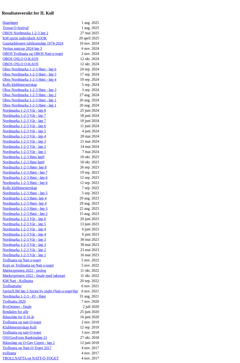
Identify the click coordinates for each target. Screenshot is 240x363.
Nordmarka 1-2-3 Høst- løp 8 (25, 167)
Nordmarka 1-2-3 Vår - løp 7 (24, 116)
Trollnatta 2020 (14, 301)
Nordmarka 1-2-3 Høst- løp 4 (25, 198)
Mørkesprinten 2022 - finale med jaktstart (34, 276)
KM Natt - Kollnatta (18, 281)
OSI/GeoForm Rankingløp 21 (25, 338)
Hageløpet (10, 23)
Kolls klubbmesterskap (20, 85)
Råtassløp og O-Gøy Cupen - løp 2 (29, 343)
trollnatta (9, 353)
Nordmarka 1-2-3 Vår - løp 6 (24, 126)
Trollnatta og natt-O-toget (22, 322)
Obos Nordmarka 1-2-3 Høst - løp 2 (29, 95)
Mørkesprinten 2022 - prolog (24, 270)
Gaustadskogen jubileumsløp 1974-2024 (33, 43)
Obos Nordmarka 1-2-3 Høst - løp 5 (29, 74)
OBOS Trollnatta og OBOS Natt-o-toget (33, 54)
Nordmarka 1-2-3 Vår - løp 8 (24, 110)
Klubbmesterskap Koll (19, 327)
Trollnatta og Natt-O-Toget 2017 (27, 348)
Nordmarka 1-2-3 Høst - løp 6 (25, 178)
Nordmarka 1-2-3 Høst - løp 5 (25, 193)
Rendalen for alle (15, 312)
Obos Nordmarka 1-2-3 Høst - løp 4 (29, 79)
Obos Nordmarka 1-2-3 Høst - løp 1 (29, 100)
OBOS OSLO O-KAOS (20, 59)
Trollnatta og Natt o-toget (22, 260)
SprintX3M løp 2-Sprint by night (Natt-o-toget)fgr (40, 291)
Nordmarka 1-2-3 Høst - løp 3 (25, 208)
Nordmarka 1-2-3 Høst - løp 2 (25, 214)
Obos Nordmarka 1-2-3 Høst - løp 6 (29, 69)
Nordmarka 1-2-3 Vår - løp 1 (24, 152)
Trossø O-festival (16, 28)
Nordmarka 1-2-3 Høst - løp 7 (25, 172)
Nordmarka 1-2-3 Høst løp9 (23, 157)
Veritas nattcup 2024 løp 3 (22, 48)
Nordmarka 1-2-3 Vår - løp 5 (24, 131)
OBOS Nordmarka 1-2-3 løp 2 (25, 33)
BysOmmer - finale (17, 307)
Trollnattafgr (12, 286)
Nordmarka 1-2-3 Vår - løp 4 (24, 136)
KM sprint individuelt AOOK (25, 38)
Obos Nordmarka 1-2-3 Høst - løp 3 (29, 90)
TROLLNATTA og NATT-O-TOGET (31, 358)
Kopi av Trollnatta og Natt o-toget (28, 265)
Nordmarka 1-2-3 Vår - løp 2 (24, 147)
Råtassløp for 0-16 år (18, 317)
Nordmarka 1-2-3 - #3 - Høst (24, 296)
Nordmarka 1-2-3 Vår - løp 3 (24, 141)
